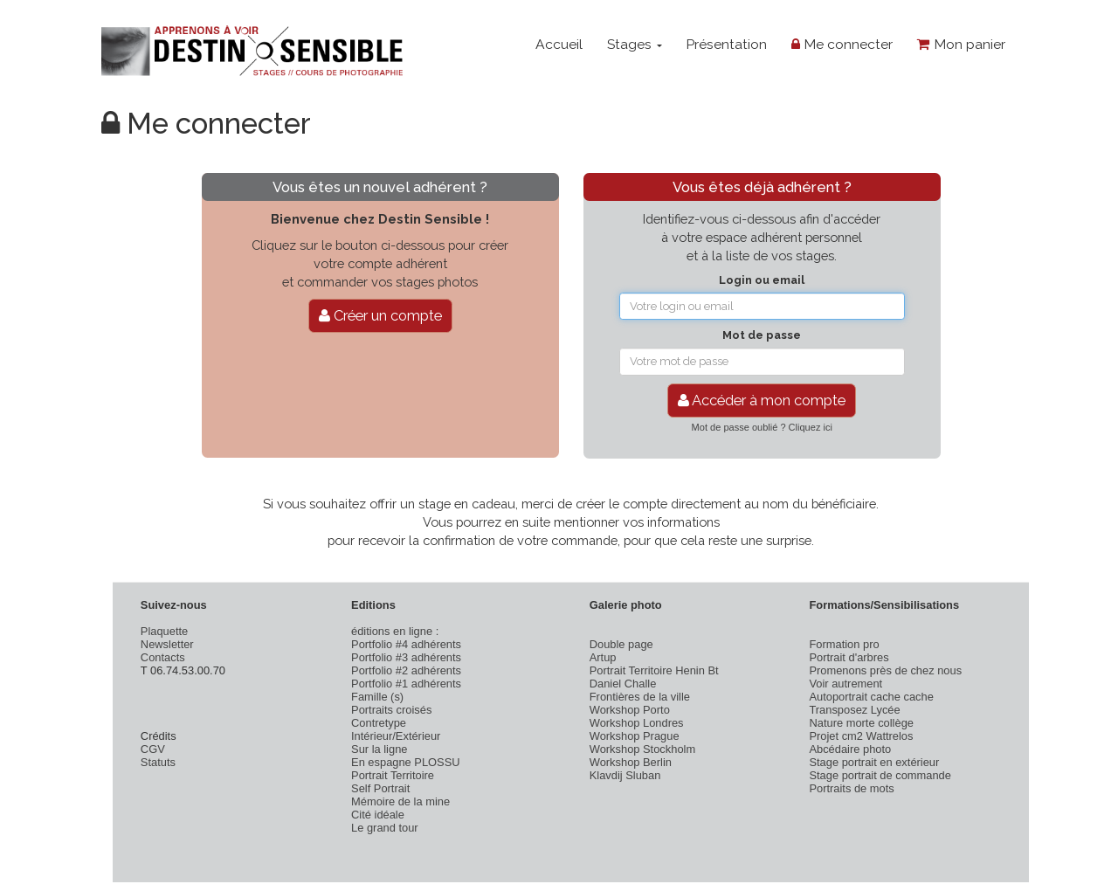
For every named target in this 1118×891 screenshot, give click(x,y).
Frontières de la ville (640, 696)
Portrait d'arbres (848, 657)
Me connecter (842, 44)
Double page (621, 644)
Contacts (163, 657)
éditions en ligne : (394, 631)
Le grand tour (384, 827)
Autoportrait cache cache (871, 696)
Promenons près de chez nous (885, 670)
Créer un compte (380, 315)
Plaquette (164, 631)
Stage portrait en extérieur (874, 762)
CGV (153, 749)
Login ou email (761, 280)
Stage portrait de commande (879, 775)
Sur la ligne (379, 749)
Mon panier (961, 44)
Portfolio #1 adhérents (406, 683)
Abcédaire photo (850, 749)
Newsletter (167, 644)
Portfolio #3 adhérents (406, 657)
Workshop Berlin (631, 762)
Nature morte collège (861, 722)
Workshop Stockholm (642, 749)
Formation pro (844, 644)
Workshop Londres (637, 722)
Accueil (559, 44)
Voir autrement (845, 683)
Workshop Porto (630, 709)
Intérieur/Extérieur (395, 735)
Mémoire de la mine (400, 801)
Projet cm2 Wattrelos (861, 735)
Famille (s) (377, 696)
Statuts (158, 762)
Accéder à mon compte (761, 400)
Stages (634, 44)
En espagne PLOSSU (405, 762)
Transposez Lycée (854, 709)
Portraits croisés (391, 709)
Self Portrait (380, 788)
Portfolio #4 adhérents (406, 644)
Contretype (378, 722)
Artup (603, 657)
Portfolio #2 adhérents (406, 670)
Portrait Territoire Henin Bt (654, 670)
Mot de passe (761, 335)
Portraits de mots (851, 788)
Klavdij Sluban (625, 775)
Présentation (726, 44)
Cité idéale (377, 814)
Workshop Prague (635, 735)
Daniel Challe (623, 683)
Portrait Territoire (392, 775)
